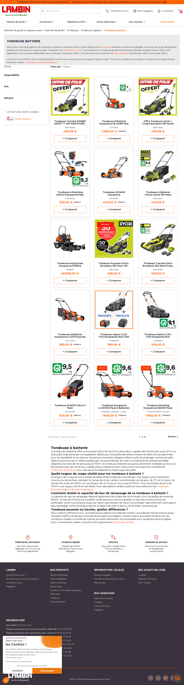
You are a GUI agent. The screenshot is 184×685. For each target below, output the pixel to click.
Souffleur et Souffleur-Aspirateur (66, 590)
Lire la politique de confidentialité (19, 662)
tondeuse (106, 47)
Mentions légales (102, 575)
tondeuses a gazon (73, 50)
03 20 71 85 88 (63, 652)
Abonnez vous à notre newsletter (22, 579)
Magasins (10, 586)
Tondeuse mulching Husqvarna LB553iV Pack (157, 406)
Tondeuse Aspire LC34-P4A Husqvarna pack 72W (114, 335)
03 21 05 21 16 (67, 644)
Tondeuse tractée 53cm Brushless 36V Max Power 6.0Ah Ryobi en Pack (158, 264)
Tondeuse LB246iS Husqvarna (114, 193)
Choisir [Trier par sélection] (68, 66)
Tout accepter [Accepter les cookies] (47, 671)
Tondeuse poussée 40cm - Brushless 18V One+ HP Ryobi (114, 264)
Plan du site (100, 582)
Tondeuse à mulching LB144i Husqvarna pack (70, 193)
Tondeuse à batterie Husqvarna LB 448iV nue (114, 122)
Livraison (142, 575)
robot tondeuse (121, 53)
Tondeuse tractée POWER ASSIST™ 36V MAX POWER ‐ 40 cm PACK (70, 122)
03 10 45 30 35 (64, 656)
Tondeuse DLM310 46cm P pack (70, 406)
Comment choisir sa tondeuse (41, 62)
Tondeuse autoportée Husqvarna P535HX (70, 264)
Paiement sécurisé (147, 579)
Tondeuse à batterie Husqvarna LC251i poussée (70, 335)
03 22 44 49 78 (63, 633)
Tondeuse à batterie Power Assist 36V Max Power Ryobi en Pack (158, 193)
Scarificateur (56, 586)
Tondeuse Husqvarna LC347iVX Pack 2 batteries (114, 406)
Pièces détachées (59, 575)
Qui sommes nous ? (16, 575)
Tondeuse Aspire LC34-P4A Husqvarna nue (158, 335)
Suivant (173, 437)
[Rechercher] (70, 11)
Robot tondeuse (58, 582)
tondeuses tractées (123, 522)
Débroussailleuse (58, 579)
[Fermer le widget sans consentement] (16, 637)
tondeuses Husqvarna (80, 489)
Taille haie (55, 594)
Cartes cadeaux (22, 119)
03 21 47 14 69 (64, 640)
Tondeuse (55, 598)
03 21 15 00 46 (64, 636)
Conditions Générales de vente (109, 579)
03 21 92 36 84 (65, 648)
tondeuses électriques (63, 470)
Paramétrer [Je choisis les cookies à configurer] (17, 671)
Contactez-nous (14, 582)
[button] (6, 680)
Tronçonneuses (57, 601)
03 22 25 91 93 (64, 629)
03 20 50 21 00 (24, 625)
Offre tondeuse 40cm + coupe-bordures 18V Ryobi (158, 122)
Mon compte (144, 582)
